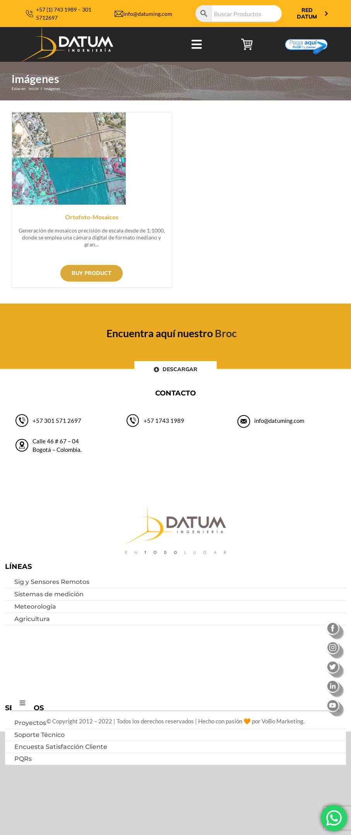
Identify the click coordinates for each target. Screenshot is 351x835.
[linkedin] (335, 682)
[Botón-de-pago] (306, 35)
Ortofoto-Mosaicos (91, 217)
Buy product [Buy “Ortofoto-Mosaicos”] (91, 273)
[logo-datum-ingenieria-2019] (67, 29)
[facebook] (335, 624)
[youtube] (335, 701)
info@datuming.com (147, 13)
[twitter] (335, 662)
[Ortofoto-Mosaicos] (69, 116)
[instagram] (335, 643)
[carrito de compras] (247, 41)
